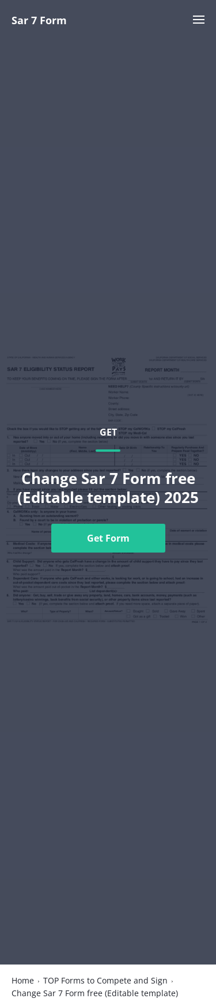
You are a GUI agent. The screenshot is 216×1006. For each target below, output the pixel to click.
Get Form (108, 538)
